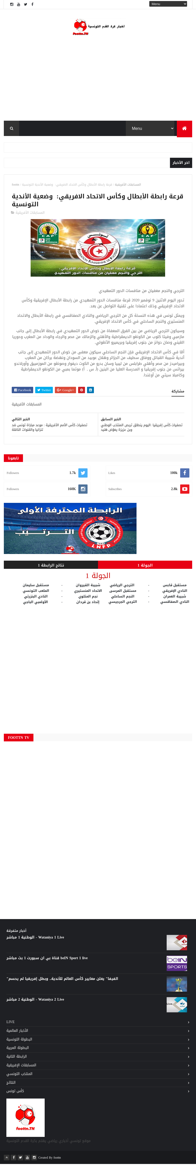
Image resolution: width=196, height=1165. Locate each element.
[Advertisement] (98, 667)
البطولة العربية (17, 1048)
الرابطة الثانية (16, 1057)
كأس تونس (15, 1092)
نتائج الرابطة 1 (51, 566)
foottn (15, 185)
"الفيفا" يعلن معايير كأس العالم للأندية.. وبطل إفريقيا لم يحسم (62, 979)
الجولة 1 (145, 566)
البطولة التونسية (19, 1040)
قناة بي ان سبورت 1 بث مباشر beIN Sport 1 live (47, 959)
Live (10, 1023)
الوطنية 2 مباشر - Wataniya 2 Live (35, 1000)
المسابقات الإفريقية (21, 1066)
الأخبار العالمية (17, 1031)
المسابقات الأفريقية (128, 185)
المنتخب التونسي (19, 1074)
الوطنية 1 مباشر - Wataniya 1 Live (35, 938)
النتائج (11, 1083)
